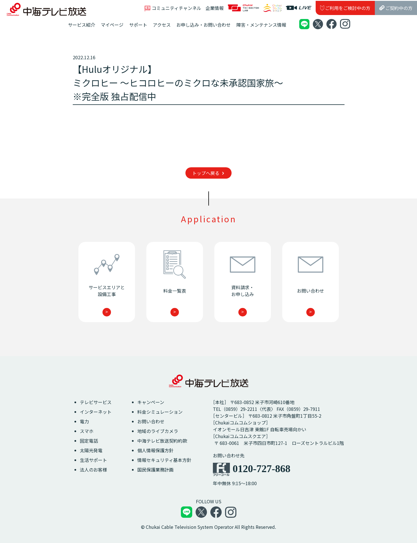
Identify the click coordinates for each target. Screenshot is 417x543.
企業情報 (215, 8)
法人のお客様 (93, 469)
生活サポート (93, 460)
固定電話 (89, 440)
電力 (84, 421)
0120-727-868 (261, 468)
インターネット (96, 411)
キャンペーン (150, 402)
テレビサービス (96, 402)
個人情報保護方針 (155, 450)
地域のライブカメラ (157, 431)
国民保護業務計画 (155, 469)
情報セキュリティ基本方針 (164, 460)
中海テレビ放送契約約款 (162, 440)
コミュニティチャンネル (173, 8)
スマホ (86, 431)
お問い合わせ (150, 421)
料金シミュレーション (160, 411)
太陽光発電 (91, 450)
